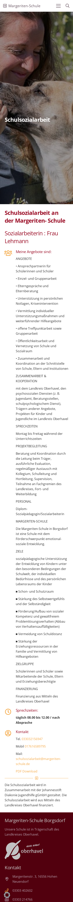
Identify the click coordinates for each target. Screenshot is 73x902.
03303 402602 (22, 890)
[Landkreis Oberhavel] (24, 850)
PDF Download (26, 771)
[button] (58, 6)
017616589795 (35, 746)
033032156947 (32, 739)
